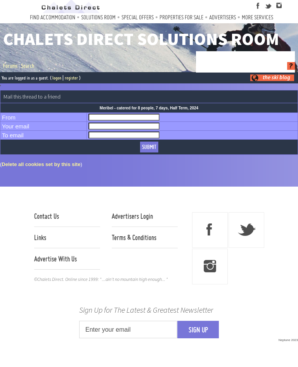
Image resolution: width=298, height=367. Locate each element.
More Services (257, 17)
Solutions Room (98, 17)
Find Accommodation (52, 17)
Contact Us (46, 216)
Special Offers (137, 17)
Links (40, 237)
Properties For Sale (181, 17)
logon (56, 78)
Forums (10, 65)
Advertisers (222, 17)
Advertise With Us (55, 258)
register (71, 78)
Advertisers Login (132, 216)
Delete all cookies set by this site (41, 164)
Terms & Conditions (134, 237)
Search (27, 65)
